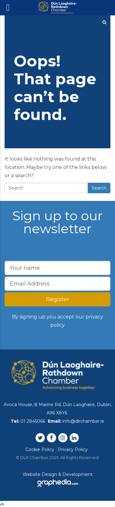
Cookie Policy (39, 449)
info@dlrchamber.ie (83, 421)
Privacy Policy (73, 449)
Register (57, 299)
